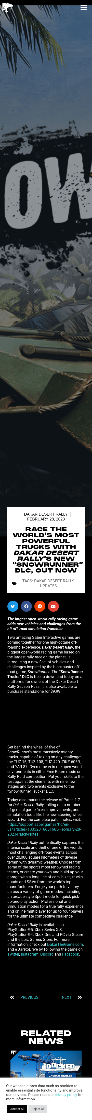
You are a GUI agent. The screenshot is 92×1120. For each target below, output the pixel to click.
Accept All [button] (17, 1109)
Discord (46, 954)
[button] (83, 7)
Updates (48, 586)
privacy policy (66, 1095)
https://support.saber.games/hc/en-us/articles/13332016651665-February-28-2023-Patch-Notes (44, 829)
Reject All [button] (37, 1109)
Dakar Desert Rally (46, 514)
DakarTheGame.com (65, 944)
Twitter (13, 954)
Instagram (30, 954)
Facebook (70, 954)
